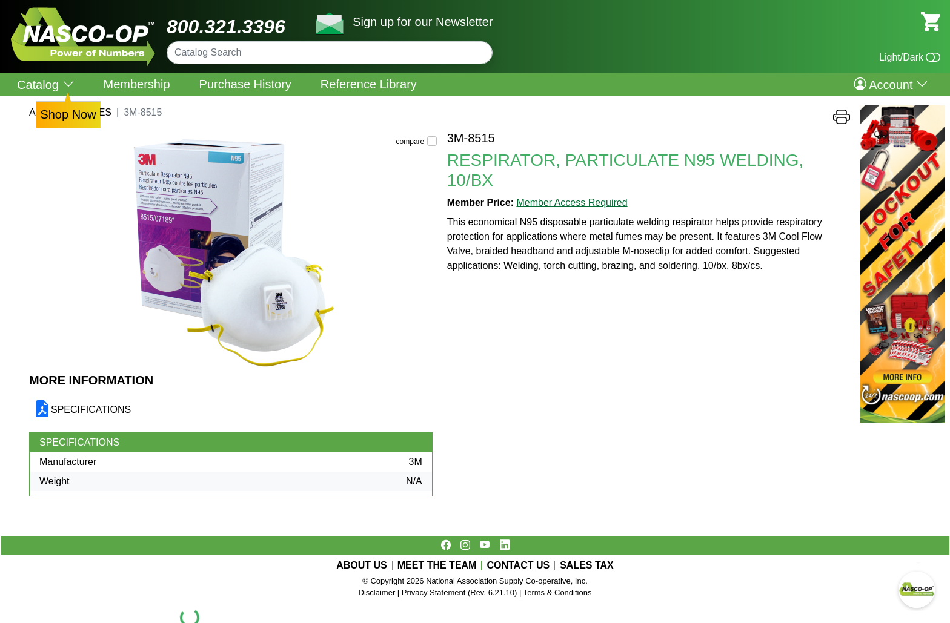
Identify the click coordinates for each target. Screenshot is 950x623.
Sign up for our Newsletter (423, 21)
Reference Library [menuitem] (369, 84)
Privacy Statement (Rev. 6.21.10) (459, 592)
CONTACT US (518, 565)
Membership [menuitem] (137, 84)
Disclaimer (377, 592)
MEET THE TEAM (437, 565)
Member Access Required (571, 202)
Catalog (46, 84)
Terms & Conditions (557, 592)
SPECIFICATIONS (91, 409)
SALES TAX (587, 565)
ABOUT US (361, 565)
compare (410, 141)
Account (891, 84)
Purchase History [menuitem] (245, 84)
